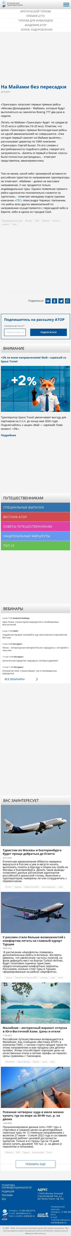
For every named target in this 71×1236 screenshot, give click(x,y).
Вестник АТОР (15, 517)
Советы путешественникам (27, 526)
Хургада (18, 887)
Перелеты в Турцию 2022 (26, 977)
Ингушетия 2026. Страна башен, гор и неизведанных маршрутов (29, 672)
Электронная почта (13, 326)
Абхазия (9, 1152)
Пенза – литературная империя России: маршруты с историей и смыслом (35, 649)
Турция (9, 977)
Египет (9, 887)
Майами (46, 220)
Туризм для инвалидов (35, 20)
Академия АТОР (35, 25)
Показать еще (35, 1164)
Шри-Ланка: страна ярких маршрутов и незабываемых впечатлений (30, 623)
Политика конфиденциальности (17, 1186)
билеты (56, 220)
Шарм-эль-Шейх (32, 887)
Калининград (38, 1152)
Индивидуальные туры (12, 220)
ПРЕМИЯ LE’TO (35, 16)
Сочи (49, 1152)
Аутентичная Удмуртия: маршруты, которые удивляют (30, 660)
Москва (28, 220)
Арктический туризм (35, 11)
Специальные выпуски (23, 507)
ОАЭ (18, 1152)
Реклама (7, 1195)
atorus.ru (29, 1233)
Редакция (8, 1191)
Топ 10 (8, 546)
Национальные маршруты (26, 536)
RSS (4, 1199)
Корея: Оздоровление (37, 29)
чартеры (44, 977)
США (37, 220)
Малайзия (10, 1061)
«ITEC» (18, 200)
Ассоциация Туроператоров (15, 4)
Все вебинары (15, 679)
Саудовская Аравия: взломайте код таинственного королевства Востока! (34, 636)
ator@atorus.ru (23, 1213)
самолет (5, 224)
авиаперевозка (48, 887)
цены (60, 977)
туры (14, 224)
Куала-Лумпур (24, 1061)
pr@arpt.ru (29, 1216)
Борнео (36, 1061)
